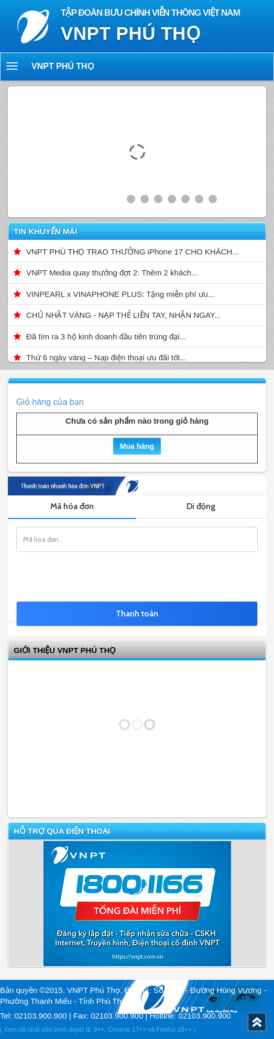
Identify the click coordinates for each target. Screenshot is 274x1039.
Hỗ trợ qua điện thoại (62, 830)
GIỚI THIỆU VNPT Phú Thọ (65, 650)
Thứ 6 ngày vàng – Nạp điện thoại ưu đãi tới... (106, 357)
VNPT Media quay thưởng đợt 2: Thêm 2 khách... (112, 272)
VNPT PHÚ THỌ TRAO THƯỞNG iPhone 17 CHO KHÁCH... (132, 251)
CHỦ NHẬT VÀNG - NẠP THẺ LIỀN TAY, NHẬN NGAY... (123, 315)
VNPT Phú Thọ (62, 66)
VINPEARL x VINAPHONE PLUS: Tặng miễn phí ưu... (120, 294)
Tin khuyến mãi (45, 231)
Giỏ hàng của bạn (50, 401)
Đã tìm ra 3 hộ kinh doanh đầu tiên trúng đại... (106, 336)
